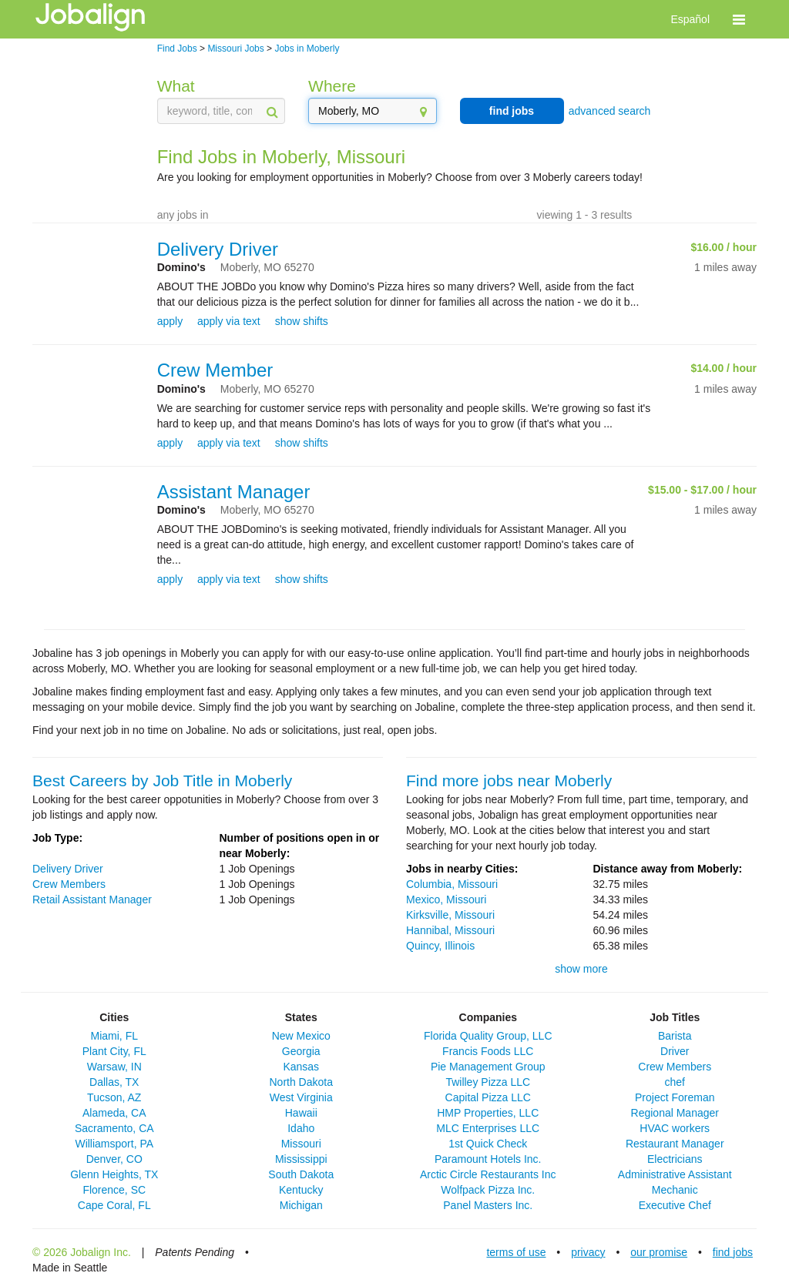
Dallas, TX (114, 1082)
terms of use (516, 1252)
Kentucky (301, 1190)
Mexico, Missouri (446, 899)
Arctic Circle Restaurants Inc (488, 1174)
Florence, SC (114, 1190)
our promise (658, 1252)
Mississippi (301, 1159)
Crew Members (69, 884)
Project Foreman (674, 1097)
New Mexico (301, 1036)
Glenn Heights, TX (114, 1174)
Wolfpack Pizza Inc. (488, 1190)
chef (675, 1082)
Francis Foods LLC (487, 1051)
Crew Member (215, 370)
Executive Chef (675, 1205)
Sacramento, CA (114, 1128)
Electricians (675, 1159)
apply (170, 321)
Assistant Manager (234, 491)
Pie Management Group (488, 1066)
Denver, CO (114, 1159)
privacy (588, 1252)
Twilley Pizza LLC (487, 1082)
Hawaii (301, 1113)
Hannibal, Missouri (450, 930)
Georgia (301, 1051)
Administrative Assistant (675, 1174)
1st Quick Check (487, 1143)
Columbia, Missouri (452, 884)
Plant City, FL (114, 1051)
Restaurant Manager (675, 1143)
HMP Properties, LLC (488, 1113)
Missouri (301, 1143)
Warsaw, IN (114, 1066)
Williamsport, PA (114, 1143)
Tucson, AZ (114, 1097)
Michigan (301, 1205)
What (176, 86)
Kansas (301, 1066)
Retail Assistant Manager (92, 899)
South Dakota (301, 1174)
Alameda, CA (114, 1113)
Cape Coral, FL (114, 1205)
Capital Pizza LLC (488, 1097)
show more (581, 969)
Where (332, 86)
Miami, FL (114, 1036)
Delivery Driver (217, 249)
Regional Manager (675, 1113)
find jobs (511, 111)
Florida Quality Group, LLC (488, 1036)
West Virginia (301, 1097)
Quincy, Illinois (440, 946)
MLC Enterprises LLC (487, 1128)
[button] (739, 19)
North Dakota (301, 1082)
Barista (675, 1036)
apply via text (228, 321)
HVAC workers (675, 1128)
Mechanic (675, 1190)
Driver (674, 1051)
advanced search (610, 111)
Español (690, 19)
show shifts (301, 321)
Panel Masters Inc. (487, 1205)
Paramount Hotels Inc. (488, 1159)
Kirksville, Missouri (450, 915)
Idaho (300, 1128)
